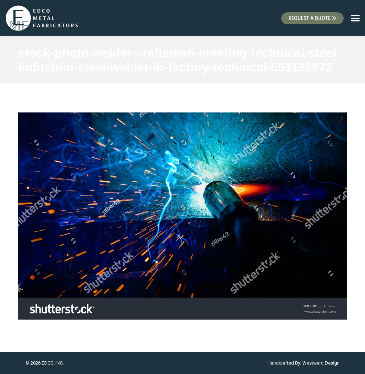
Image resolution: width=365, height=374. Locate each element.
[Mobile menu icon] (355, 18)
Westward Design (321, 363)
